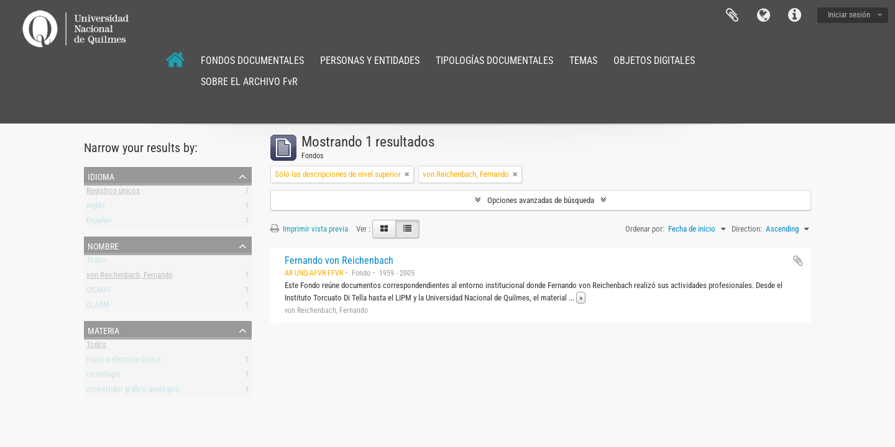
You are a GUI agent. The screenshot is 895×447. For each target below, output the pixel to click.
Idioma (763, 15)
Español (98, 222)
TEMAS (583, 60)
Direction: (747, 228)
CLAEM (97, 307)
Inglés (95, 207)
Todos (96, 262)
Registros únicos (113, 192)
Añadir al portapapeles (798, 261)
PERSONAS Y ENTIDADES (370, 60)
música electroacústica (123, 361)
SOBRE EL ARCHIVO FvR (249, 82)
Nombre (103, 245)
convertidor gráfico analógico (133, 391)
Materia (103, 329)
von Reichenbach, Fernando (129, 277)
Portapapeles (732, 15)
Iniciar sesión (849, 14)
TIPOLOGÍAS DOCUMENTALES (494, 60)
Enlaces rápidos (794, 15)
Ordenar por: (644, 228)
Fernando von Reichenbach (339, 260)
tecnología (103, 376)
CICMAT (99, 292)
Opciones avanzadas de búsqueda (540, 200)
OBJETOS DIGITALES (654, 60)
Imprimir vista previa (309, 228)
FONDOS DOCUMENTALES (252, 60)
